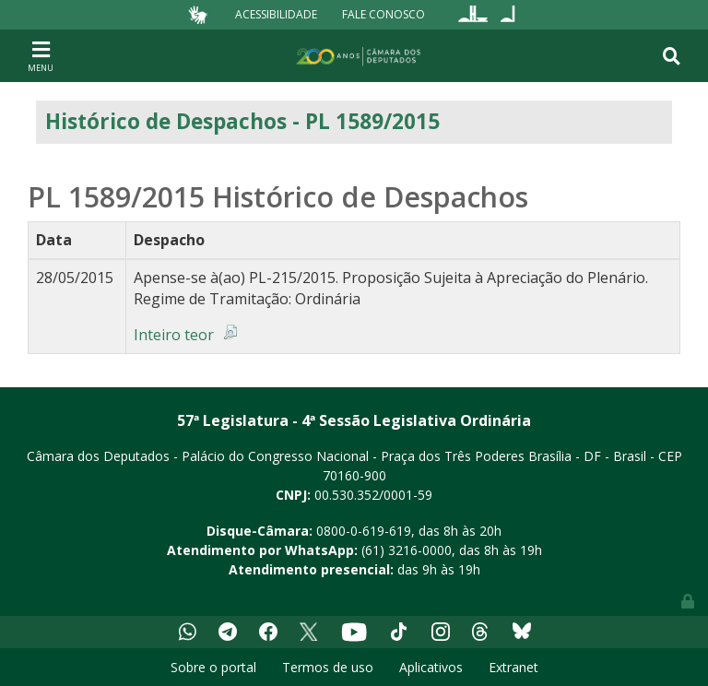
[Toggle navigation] (40, 55)
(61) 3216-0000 (406, 550)
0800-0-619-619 (363, 530)
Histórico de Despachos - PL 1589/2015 (242, 121)
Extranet (513, 667)
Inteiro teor (174, 335)
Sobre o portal (213, 667)
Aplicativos (431, 667)
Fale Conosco (383, 14)
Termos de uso (327, 667)
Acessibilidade (276, 14)
